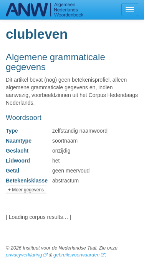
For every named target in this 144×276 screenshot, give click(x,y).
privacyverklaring (24, 255)
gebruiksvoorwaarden (76, 255)
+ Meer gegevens (26, 189)
